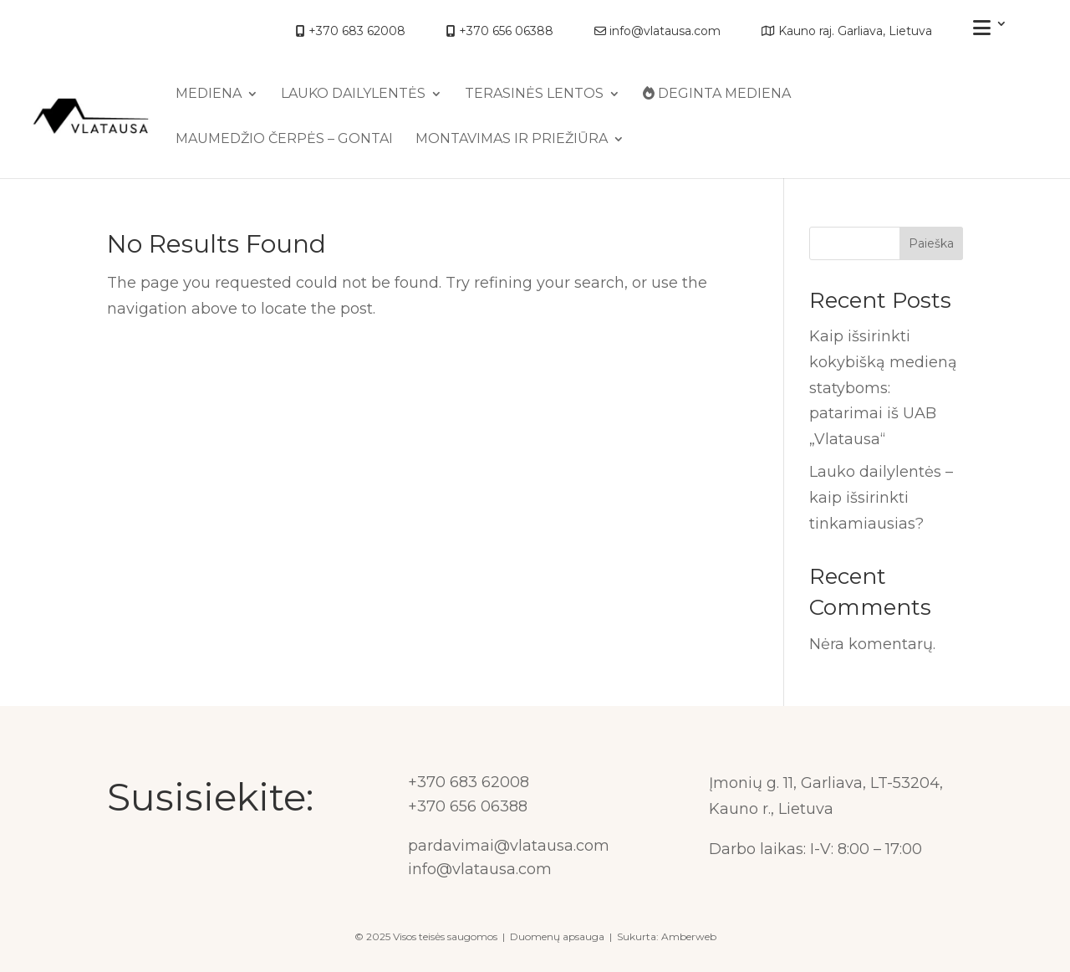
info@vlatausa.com (657, 31)
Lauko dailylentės (353, 94)
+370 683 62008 (350, 31)
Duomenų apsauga (557, 936)
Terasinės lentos (534, 94)
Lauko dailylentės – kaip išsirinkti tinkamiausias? (881, 497)
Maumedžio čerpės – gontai (284, 139)
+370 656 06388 (499, 31)
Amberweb (688, 936)
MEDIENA (209, 94)
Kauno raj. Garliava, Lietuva (847, 31)
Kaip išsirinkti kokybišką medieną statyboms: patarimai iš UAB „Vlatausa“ (883, 387)
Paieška (931, 243)
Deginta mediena (717, 93)
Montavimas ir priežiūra (511, 139)
